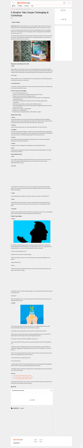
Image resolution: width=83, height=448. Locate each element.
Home (14, 5)
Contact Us (35, 441)
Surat (32, 5)
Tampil (17, 22)
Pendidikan (20, 5)
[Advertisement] (32, 177)
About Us (40, 439)
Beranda (35, 439)
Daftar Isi (40, 441)
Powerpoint (26, 5)
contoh (14, 9)
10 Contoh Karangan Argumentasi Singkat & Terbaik (23, 377)
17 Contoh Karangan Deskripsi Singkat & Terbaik (22, 378)
